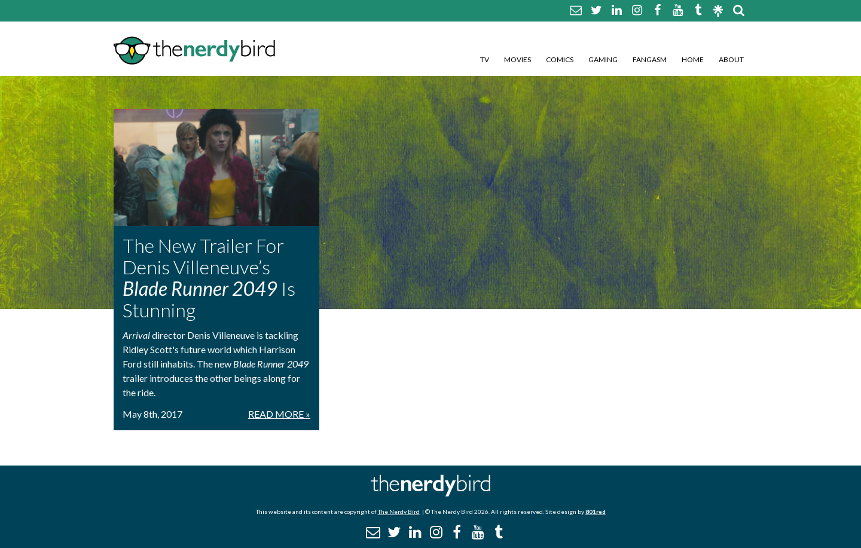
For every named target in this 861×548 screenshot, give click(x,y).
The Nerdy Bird (399, 511)
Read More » (279, 414)
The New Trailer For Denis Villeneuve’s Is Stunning (209, 278)
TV (484, 59)
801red (595, 511)
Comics (559, 59)
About (731, 59)
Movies (517, 59)
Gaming (603, 59)
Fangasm (650, 59)
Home (693, 59)
